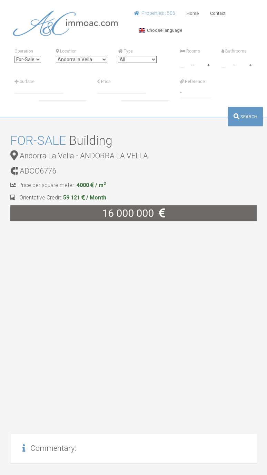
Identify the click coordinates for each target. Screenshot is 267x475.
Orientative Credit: (58, 197)
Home (193, 13)
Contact (218, 13)
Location (66, 51)
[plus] (208, 64)
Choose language (160, 30)
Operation (23, 51)
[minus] (192, 64)
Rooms (190, 51)
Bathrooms (234, 51)
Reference (192, 81)
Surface (24, 81)
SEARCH (245, 116)
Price (104, 81)
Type (125, 51)
